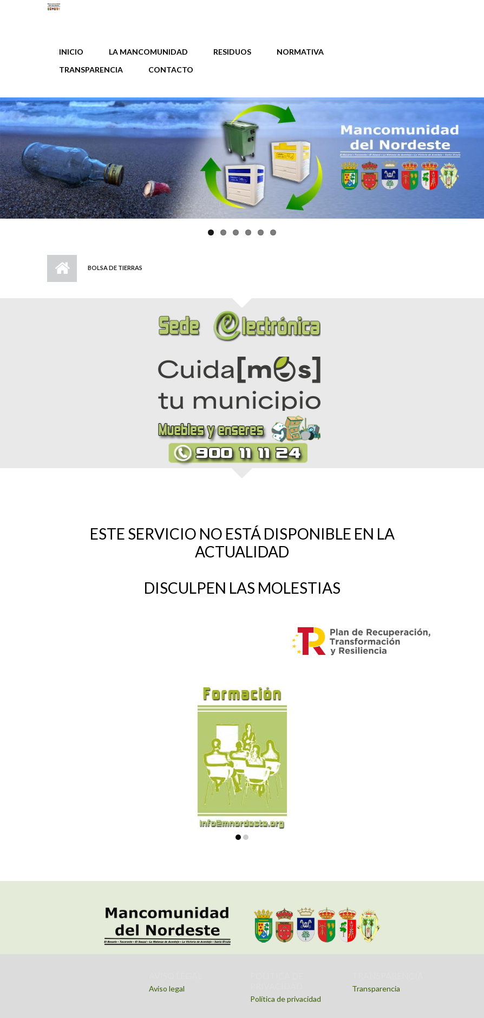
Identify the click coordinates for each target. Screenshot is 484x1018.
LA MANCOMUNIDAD (148, 51)
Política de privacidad (285, 998)
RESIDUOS (232, 51)
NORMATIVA (300, 51)
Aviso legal (167, 988)
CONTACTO (170, 69)
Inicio (62, 268)
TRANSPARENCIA (91, 69)
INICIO (71, 51)
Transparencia (376, 988)
